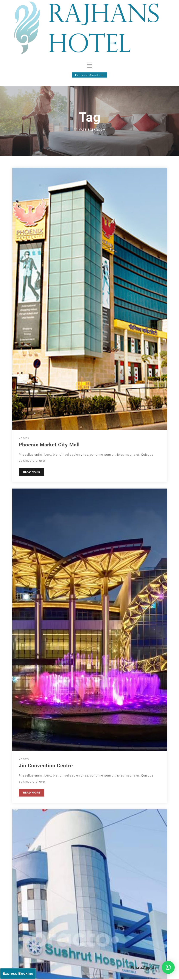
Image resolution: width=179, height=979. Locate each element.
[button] (168, 967)
